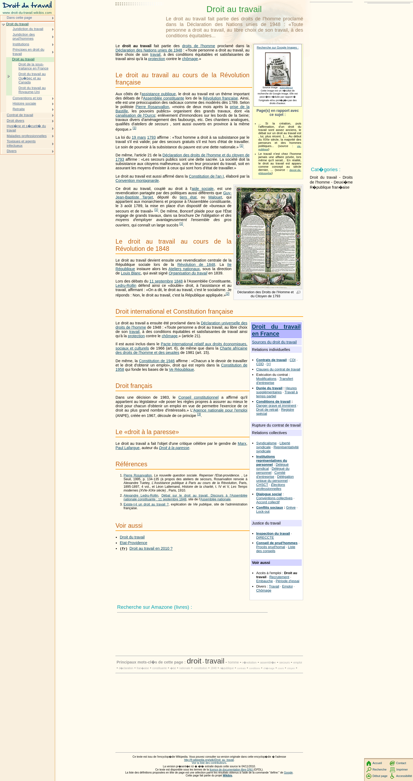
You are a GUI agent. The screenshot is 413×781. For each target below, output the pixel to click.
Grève (291, 507)
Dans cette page (19, 18)
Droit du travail (132, 537)
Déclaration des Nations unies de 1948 (149, 50)
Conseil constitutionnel (198, 397)
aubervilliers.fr (286, 87)
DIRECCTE (265, 538)
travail (155, 54)
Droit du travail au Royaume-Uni (32, 90)
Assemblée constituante (163, 98)
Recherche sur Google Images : (278, 47)
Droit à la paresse (174, 448)
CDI (293, 360)
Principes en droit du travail (28, 51)
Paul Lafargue (128, 448)
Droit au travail (23, 59)
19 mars (139, 137)
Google (288, 772)
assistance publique (159, 94)
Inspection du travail (273, 533)
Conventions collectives (274, 498)
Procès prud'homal (270, 547)
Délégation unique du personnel (275, 479)
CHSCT (262, 485)
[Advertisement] (140, 17)
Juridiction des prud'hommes (24, 36)
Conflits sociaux (269, 507)
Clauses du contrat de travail (278, 369)
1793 (151, 137)
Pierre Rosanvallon (152, 107)
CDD (260, 364)
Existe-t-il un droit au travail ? (146, 504)
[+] (269, 364)
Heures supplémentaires (276, 390)
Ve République (181, 369)
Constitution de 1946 (157, 361)
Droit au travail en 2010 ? (151, 548)
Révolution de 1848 (196, 264)
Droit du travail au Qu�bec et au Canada (32, 78)
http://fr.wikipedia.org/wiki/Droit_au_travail (209, 759)
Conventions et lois (27, 98)
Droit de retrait (267, 410)
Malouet (215, 197)
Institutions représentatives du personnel (271, 460)
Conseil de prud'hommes (276, 543)
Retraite (19, 109)
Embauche (264, 581)
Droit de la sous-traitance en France (33, 66)
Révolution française (220, 98)
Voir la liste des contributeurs (209, 762)
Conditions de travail (273, 401)
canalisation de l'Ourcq (135, 115)
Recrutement (279, 577)
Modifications (266, 379)
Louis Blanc (131, 273)
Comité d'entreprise (270, 475)
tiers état (188, 197)
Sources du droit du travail (274, 342)
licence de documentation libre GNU (232, 769)
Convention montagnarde (137, 180)
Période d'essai (287, 581)
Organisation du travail (188, 273)
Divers (12, 151)
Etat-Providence (133, 543)
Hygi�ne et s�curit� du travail (26, 128)
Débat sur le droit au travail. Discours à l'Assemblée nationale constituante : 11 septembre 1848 (185, 497)
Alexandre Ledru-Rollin (141, 495)
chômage (190, 59)
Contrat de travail (20, 115)
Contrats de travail (271, 360)
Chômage (263, 590)
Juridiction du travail (28, 29)
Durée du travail (269, 388)
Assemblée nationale (215, 499)
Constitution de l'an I (206, 176)
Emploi (287, 586)
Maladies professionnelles (27, 136)
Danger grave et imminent (276, 406)
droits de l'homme (198, 46)
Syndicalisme (266, 443)
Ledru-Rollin (126, 285)
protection (156, 59)
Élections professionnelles (270, 487)
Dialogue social (269, 494)
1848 (178, 281)
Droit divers (15, 121)
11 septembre (161, 281)
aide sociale (203, 188)
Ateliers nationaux (184, 269)
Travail (274, 586)
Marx (242, 443)
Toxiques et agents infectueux (21, 143)
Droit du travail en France (276, 330)
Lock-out (263, 511)
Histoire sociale (24, 103)
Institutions (21, 44)
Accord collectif (268, 502)
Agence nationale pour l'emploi (220, 410)
